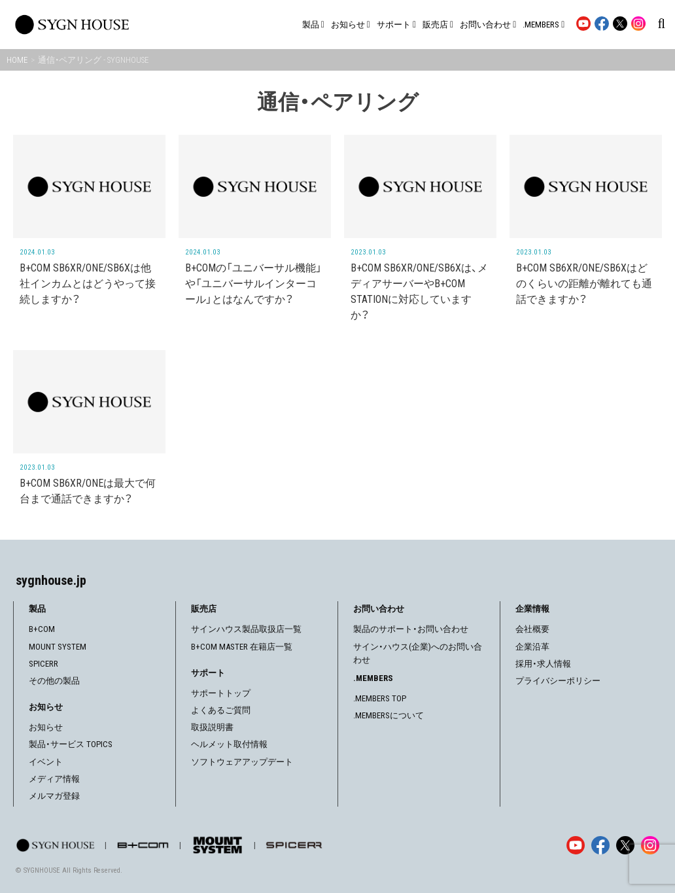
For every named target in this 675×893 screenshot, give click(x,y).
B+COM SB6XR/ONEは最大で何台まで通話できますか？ (88, 491)
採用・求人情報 (543, 664)
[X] (625, 845)
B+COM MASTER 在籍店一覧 (241, 647)
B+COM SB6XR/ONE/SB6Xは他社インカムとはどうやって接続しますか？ (88, 284)
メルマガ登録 (54, 796)
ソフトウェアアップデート (242, 762)
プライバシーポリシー (557, 681)
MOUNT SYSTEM (57, 647)
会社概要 (532, 629)
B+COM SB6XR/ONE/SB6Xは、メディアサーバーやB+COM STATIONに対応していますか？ (419, 291)
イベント (46, 762)
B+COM (42, 629)
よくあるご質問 (221, 710)
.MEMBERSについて (388, 715)
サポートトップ (221, 693)
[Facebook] (600, 845)
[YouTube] (575, 845)
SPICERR (43, 664)
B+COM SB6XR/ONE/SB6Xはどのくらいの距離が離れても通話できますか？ (584, 284)
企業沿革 (532, 647)
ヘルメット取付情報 (229, 744)
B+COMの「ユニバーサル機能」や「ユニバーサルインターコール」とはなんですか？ (253, 284)
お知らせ (46, 727)
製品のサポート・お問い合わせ (410, 629)
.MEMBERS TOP (379, 698)
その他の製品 (54, 681)
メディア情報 (54, 779)
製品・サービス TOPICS (71, 744)
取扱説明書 (212, 727)
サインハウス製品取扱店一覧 (246, 629)
